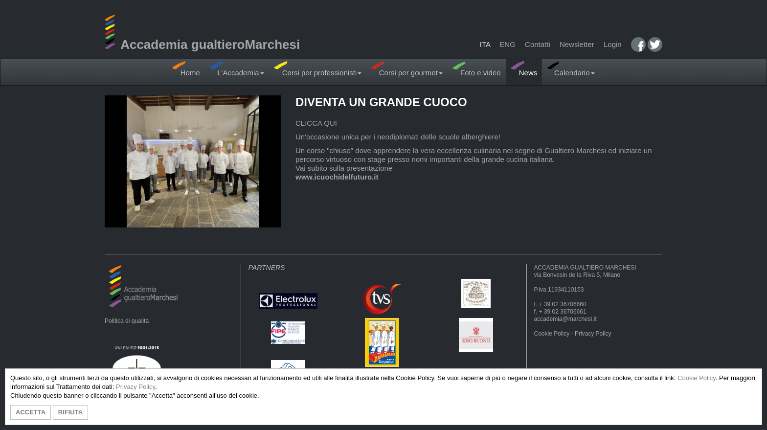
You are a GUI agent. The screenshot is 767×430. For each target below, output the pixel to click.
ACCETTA (30, 412)
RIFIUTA (70, 412)
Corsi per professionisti (318, 69)
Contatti (537, 44)
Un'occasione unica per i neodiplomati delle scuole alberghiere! (397, 137)
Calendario (570, 69)
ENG (507, 44)
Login (613, 44)
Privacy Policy (593, 333)
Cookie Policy (552, 333)
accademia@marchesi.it (565, 319)
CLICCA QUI (316, 123)
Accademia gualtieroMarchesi (202, 44)
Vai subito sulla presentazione (343, 168)
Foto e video (476, 69)
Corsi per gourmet (407, 69)
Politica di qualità (127, 320)
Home (186, 69)
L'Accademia (237, 69)
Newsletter (577, 44)
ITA (485, 44)
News (524, 69)
